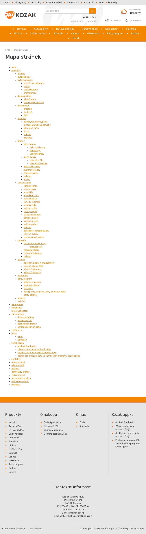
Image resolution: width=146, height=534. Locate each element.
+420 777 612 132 (75, 509)
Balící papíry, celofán (34, 102)
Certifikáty (36, 2)
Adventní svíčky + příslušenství (39, 263)
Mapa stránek (21, 50)
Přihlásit (15, 368)
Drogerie (28, 109)
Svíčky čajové (30, 211)
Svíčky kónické (31, 221)
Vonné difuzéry (31, 195)
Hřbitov (18, 33)
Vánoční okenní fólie (33, 266)
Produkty (15, 70)
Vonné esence (30, 186)
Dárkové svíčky (31, 218)
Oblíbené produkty (20, 381)
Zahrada (58, 33)
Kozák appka (17, 343)
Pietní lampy (30, 144)
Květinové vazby (32, 170)
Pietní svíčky (30, 157)
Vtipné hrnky (30, 99)
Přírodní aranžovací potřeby (37, 125)
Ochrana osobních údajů (29, 327)
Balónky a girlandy (32, 282)
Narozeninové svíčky (34, 237)
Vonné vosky (30, 189)
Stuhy (27, 131)
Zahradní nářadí (31, 250)
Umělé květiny (31, 89)
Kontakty (112, 2)
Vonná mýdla (30, 205)
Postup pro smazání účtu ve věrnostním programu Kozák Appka (49, 356)
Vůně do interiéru (32, 202)
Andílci (27, 179)
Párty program (115, 33)
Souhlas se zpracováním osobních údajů (37, 352)
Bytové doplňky (65, 28)
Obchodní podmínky (27, 324)
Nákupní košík (17, 365)
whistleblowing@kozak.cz (79, 516)
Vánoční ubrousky (32, 272)
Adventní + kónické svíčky (36, 231)
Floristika (131, 28)
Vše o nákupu (73, 2)
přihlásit (92, 21)
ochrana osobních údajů (13, 528)
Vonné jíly (28, 192)
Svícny (27, 86)
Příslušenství (36, 247)
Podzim (135, 33)
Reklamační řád (25, 320)
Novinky (21, 28)
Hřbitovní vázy (31, 173)
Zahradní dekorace (33, 253)
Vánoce (75, 33)
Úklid (26, 115)
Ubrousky (28, 288)
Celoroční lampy (37, 147)
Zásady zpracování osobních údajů (34, 349)
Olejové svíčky (37, 160)
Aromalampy (30, 93)
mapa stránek (36, 528)
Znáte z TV (89, 2)
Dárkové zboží (90, 28)
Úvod (7, 2)
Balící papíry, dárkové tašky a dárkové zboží (45, 291)
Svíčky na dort (31, 224)
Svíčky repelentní (32, 214)
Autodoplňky (41, 28)
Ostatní (77, 38)
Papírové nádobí (31, 285)
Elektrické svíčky (32, 166)
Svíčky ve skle (30, 208)
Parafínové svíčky (38, 163)
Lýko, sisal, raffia (31, 128)
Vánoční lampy (37, 154)
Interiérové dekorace (34, 83)
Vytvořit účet (18, 375)
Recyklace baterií (54, 2)
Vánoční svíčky (31, 234)
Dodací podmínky (26, 317)
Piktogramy (20, 2)
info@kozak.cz (76, 513)
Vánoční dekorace (32, 269)
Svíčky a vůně (38, 33)
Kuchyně (28, 112)
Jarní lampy (35, 150)
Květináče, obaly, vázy (35, 243)
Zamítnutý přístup (20, 372)
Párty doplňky (30, 295)
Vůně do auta (30, 198)
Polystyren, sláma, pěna (35, 121)
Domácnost (111, 28)
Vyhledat (15, 384)
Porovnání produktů (21, 378)
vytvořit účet (77, 21)
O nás (101, 2)
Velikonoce (93, 33)
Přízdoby (28, 138)
